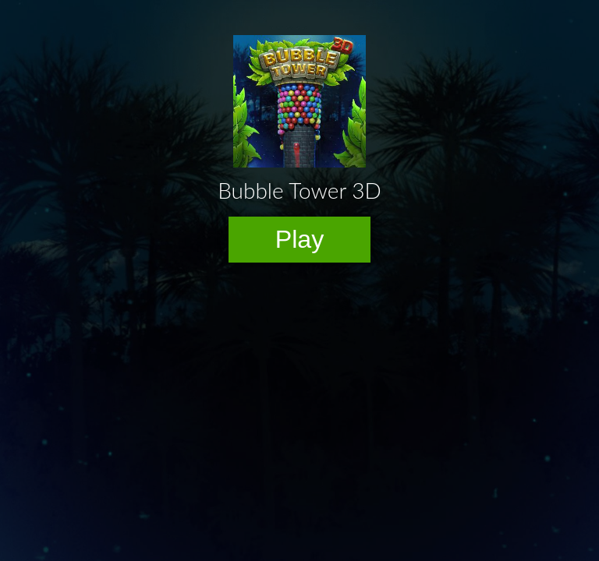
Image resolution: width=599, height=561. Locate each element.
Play (299, 239)
